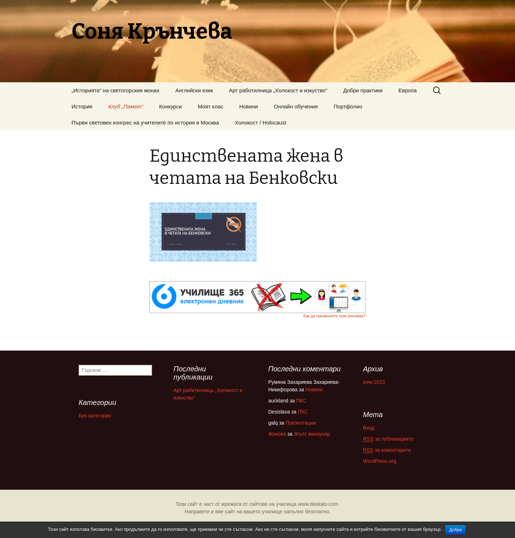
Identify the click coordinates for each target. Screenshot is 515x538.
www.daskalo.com (318, 504)
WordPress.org (379, 461)
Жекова (277, 434)
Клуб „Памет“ (125, 106)
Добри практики (363, 90)
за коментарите (387, 450)
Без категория (95, 416)
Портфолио (348, 106)
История (82, 106)
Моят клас (211, 106)
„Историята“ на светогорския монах (116, 90)
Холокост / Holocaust (260, 122)
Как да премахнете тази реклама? (334, 316)
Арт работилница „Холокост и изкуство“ (278, 90)
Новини (248, 106)
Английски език (194, 90)
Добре (455, 529)
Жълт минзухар (312, 434)
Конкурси (170, 106)
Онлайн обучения (296, 106)
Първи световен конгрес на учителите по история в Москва (145, 122)
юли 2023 (374, 382)
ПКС (301, 401)
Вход (368, 428)
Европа (407, 90)
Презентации (300, 423)
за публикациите (388, 439)
